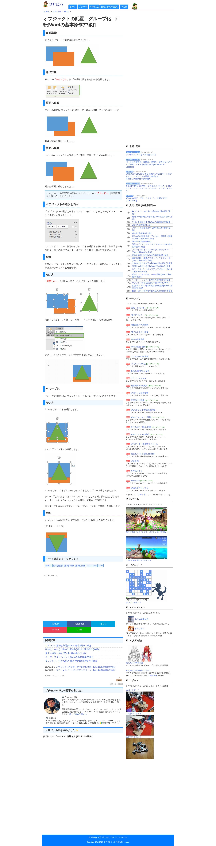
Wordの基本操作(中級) (141, 233)
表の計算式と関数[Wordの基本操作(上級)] (150, 255)
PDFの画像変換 (137, 339)
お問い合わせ (102, 837)
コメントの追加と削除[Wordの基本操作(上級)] (68, 645)
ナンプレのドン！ (133, 602)
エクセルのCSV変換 (139, 356)
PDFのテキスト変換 (139, 332)
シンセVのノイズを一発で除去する (141, 155)
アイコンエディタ (138, 378)
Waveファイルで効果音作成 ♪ (143, 410)
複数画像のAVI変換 (139, 385)
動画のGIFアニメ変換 (140, 371)
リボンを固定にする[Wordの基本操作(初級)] (151, 222)
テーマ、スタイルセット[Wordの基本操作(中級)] (69, 657)
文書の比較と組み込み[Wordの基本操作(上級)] (152, 263)
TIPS (100, 565)
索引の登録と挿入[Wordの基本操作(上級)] (65, 653)
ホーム (72, 7)
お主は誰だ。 (140, 628)
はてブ (103, 624)
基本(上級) (80, 565)
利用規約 (92, 837)
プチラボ (83, 7)
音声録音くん (136, 471)
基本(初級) (58, 565)
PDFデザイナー (137, 315)
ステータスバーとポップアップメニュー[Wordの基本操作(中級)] (85, 670)
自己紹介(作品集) (109, 7)
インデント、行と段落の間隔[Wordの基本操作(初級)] (71, 661)
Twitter (55, 624)
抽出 (144, 427)
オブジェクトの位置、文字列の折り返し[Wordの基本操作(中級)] (85, 667)
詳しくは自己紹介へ (78, 714)
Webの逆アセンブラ (139, 488)
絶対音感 (135, 461)
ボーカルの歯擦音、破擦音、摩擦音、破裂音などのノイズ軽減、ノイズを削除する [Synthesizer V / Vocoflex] (149, 164)
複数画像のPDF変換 (139, 325)
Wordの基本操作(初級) (141, 241)
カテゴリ (56, 11)
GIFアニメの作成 (138, 364)
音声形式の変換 (137, 400)
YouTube (153, 675)
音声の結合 (136, 427)
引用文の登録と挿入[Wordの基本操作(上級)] (151, 266)
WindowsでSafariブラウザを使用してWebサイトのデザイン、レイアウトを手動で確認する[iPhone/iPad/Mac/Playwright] (149, 176)
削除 (149, 427)
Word (66, 11)
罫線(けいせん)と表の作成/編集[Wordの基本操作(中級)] (72, 649)
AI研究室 (94, 7)
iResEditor (135, 481)
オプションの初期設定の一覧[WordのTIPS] (150, 283)
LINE (79, 630)
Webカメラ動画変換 (139, 393)
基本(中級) (69, 565)
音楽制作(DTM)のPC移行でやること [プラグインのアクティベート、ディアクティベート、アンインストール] (149, 188)
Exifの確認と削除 (138, 347)
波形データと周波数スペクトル (144, 444)
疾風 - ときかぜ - (138, 308)
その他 (124, 7)
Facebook (79, 624)
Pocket (55, 630)
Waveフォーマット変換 (141, 417)
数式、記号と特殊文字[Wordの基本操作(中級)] (152, 291)
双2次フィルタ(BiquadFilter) (143, 454)
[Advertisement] (82, 596)
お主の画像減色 (141, 619)
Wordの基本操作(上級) (141, 225)
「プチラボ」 (141, 494)
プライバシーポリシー (118, 837)
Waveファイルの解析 (140, 434)
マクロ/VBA (91, 565)
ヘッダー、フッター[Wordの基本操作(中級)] (151, 280)
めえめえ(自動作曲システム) (138, 670)
